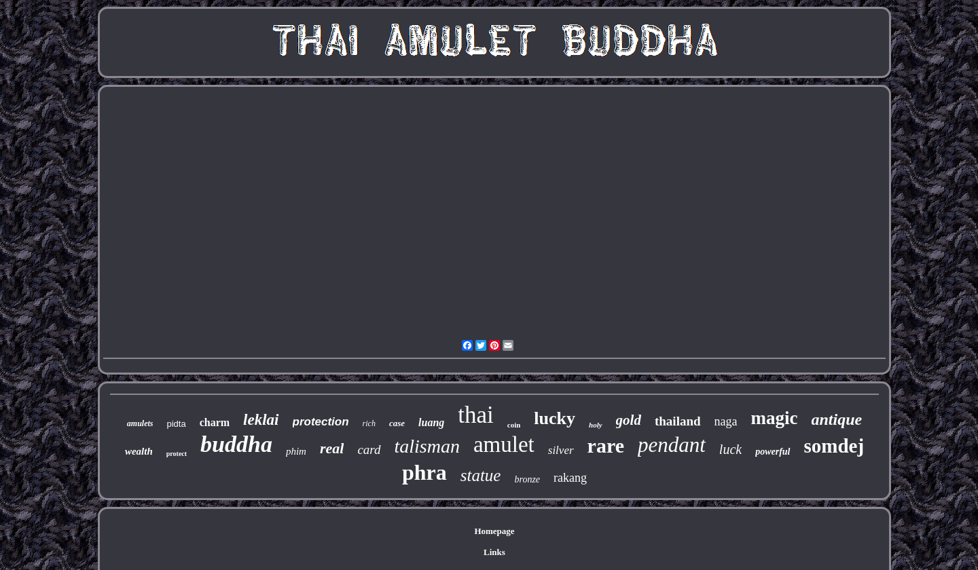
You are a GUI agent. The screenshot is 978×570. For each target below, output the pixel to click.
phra (424, 472)
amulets (140, 423)
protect (176, 453)
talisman (427, 446)
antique (837, 419)
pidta (175, 424)
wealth (139, 451)
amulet (504, 444)
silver (561, 450)
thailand (678, 421)
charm (215, 422)
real (332, 448)
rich (369, 423)
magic (774, 418)
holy (595, 425)
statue (480, 475)
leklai (260, 419)
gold (628, 420)
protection (321, 421)
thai (475, 415)
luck (730, 449)
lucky (554, 418)
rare (605, 445)
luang (431, 422)
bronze (527, 479)
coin (514, 425)
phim (296, 451)
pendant (672, 445)
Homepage (494, 531)
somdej (834, 446)
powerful (772, 451)
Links (494, 552)
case (397, 423)
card (368, 449)
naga (726, 421)
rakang (570, 477)
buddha (236, 444)
